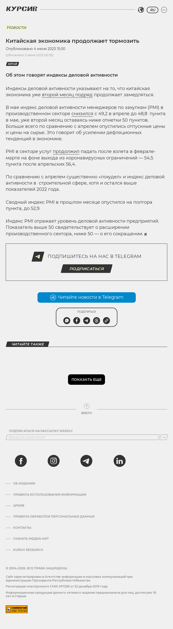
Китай (12, 64)
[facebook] (21, 461)
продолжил (66, 151)
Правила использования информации (49, 494)
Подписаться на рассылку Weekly (41, 431)
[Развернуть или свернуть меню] (164, 10)
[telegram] (86, 461)
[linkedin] (119, 461)
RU (152, 10)
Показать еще (86, 379)
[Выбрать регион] (141, 10)
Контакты (22, 528)
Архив (18, 505)
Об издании (24, 483)
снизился (82, 113)
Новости (16, 27)
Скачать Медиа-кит (31, 538)
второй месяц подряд (67, 94)
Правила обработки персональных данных (54, 516)
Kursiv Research (28, 550)
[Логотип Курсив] (21, 8)
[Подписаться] (163, 437)
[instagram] (54, 461)
